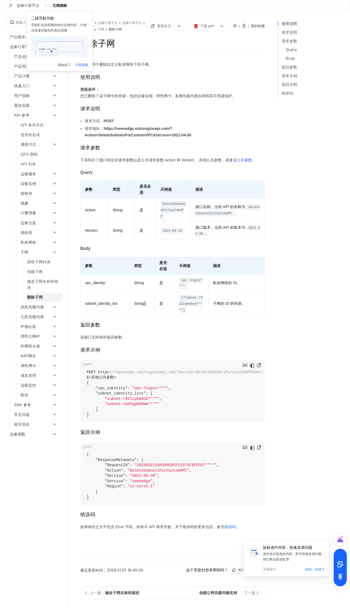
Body (290, 58)
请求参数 (289, 41)
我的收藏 (258, 26)
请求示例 (289, 75)
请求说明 (289, 32)
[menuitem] (34, 37)
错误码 (230, 527)
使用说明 (289, 23)
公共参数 (244, 160)
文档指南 (60, 5)
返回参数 (289, 67)
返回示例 (289, 84)
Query (291, 49)
